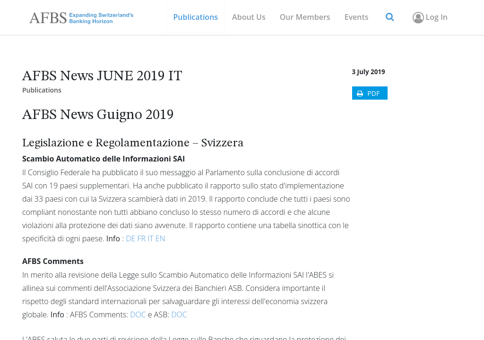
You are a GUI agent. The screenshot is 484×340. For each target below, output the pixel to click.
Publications (41, 89)
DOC (139, 314)
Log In (429, 17)
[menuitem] (305, 17)
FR (143, 238)
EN (160, 238)
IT (151, 238)
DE (131, 238)
